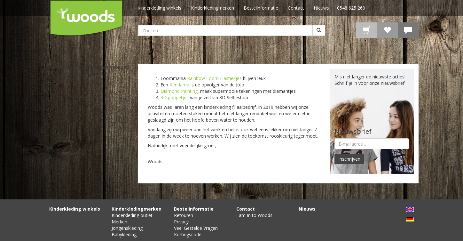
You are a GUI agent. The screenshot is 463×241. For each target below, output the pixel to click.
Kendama (179, 85)
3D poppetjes (175, 97)
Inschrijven (349, 159)
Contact (296, 8)
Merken (119, 222)
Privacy (181, 222)
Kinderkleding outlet (132, 215)
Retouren (183, 215)
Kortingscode (187, 234)
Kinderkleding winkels (159, 8)
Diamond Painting (179, 91)
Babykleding (124, 234)
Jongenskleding (127, 228)
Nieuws (321, 8)
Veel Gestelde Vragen (196, 228)
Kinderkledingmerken (212, 8)
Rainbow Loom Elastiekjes (214, 78)
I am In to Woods (254, 215)
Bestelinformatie (261, 8)
